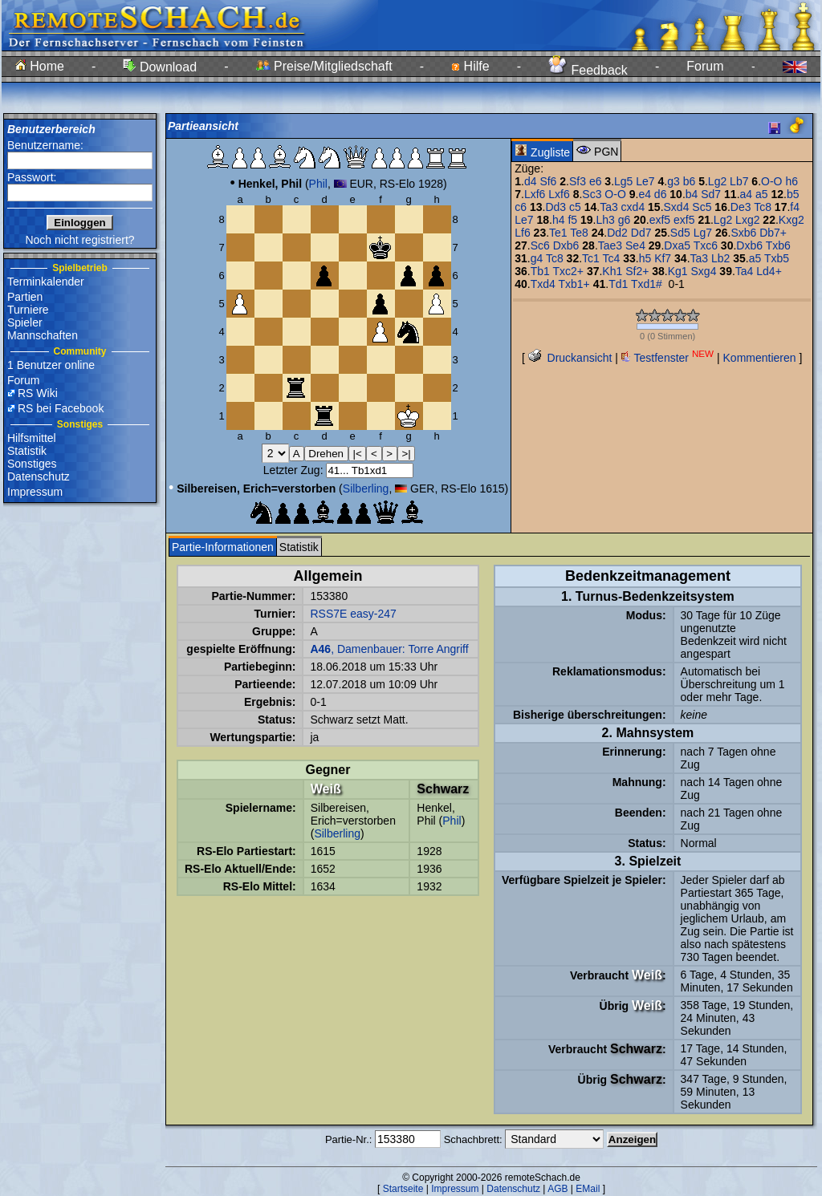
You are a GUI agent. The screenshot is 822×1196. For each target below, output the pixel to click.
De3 (740, 207)
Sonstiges (31, 463)
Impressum (35, 491)
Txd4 (543, 284)
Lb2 (720, 258)
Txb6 (778, 245)
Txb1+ (573, 284)
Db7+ (773, 232)
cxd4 (633, 207)
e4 (644, 194)
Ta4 (744, 271)
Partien (25, 296)
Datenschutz (38, 476)
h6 (791, 181)
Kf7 (662, 258)
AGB (557, 1188)
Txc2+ (568, 271)
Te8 (579, 232)
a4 (746, 194)
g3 (673, 181)
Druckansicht (570, 357)
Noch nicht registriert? (79, 239)
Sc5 (701, 207)
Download (160, 67)
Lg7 (703, 232)
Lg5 (623, 181)
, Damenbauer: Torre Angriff (389, 649)
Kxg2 (791, 219)
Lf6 (522, 232)
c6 (521, 207)
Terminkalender (45, 281)
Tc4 (612, 258)
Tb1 (540, 271)
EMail (588, 1188)
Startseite (403, 1188)
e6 (595, 181)
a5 (761, 194)
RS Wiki (38, 393)
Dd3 (555, 207)
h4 (558, 219)
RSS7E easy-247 (353, 613)
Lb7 (739, 181)
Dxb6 (566, 245)
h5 (645, 258)
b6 (689, 181)
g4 (537, 258)
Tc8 (762, 207)
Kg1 (678, 271)
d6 (660, 194)
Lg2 (717, 181)
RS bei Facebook (61, 408)
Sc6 (540, 245)
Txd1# (646, 284)
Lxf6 (534, 194)
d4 (530, 181)
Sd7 (711, 194)
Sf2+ (637, 271)
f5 (572, 219)
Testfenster (667, 357)
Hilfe (470, 66)
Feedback (588, 70)
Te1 (558, 232)
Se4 (635, 245)
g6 (624, 219)
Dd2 (617, 232)
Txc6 (706, 245)
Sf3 (577, 181)
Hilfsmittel (31, 438)
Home (39, 66)
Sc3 (591, 194)
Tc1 (591, 258)
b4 (692, 194)
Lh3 (605, 219)
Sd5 (680, 232)
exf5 (659, 219)
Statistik (27, 450)
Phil (318, 183)
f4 (795, 207)
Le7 (645, 181)
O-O (771, 181)
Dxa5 (677, 245)
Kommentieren (759, 357)
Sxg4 (704, 271)
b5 (793, 194)
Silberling (366, 488)
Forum (704, 66)
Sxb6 (743, 232)
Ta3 (609, 207)
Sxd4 (677, 207)
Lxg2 (747, 219)
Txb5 (776, 258)
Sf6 (547, 181)
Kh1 (612, 271)
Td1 (618, 284)
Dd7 (641, 232)
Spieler (25, 322)
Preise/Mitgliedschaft (324, 66)
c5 (575, 207)
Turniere (28, 309)
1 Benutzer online (51, 365)
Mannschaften (42, 335)
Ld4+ (769, 271)
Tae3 (610, 245)
